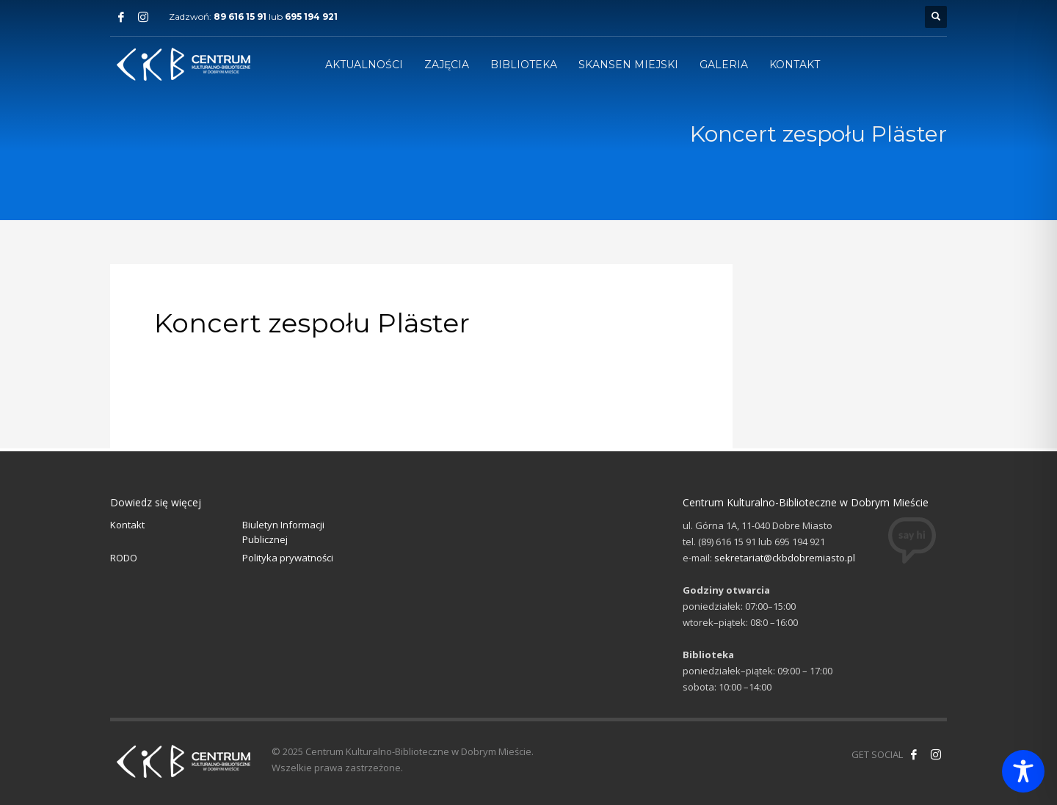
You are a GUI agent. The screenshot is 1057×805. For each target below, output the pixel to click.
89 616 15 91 (240, 16)
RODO (123, 557)
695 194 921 (311, 16)
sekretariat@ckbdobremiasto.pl (784, 557)
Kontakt (127, 524)
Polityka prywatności (287, 557)
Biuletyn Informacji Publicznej (283, 532)
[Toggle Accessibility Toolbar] (1023, 771)
